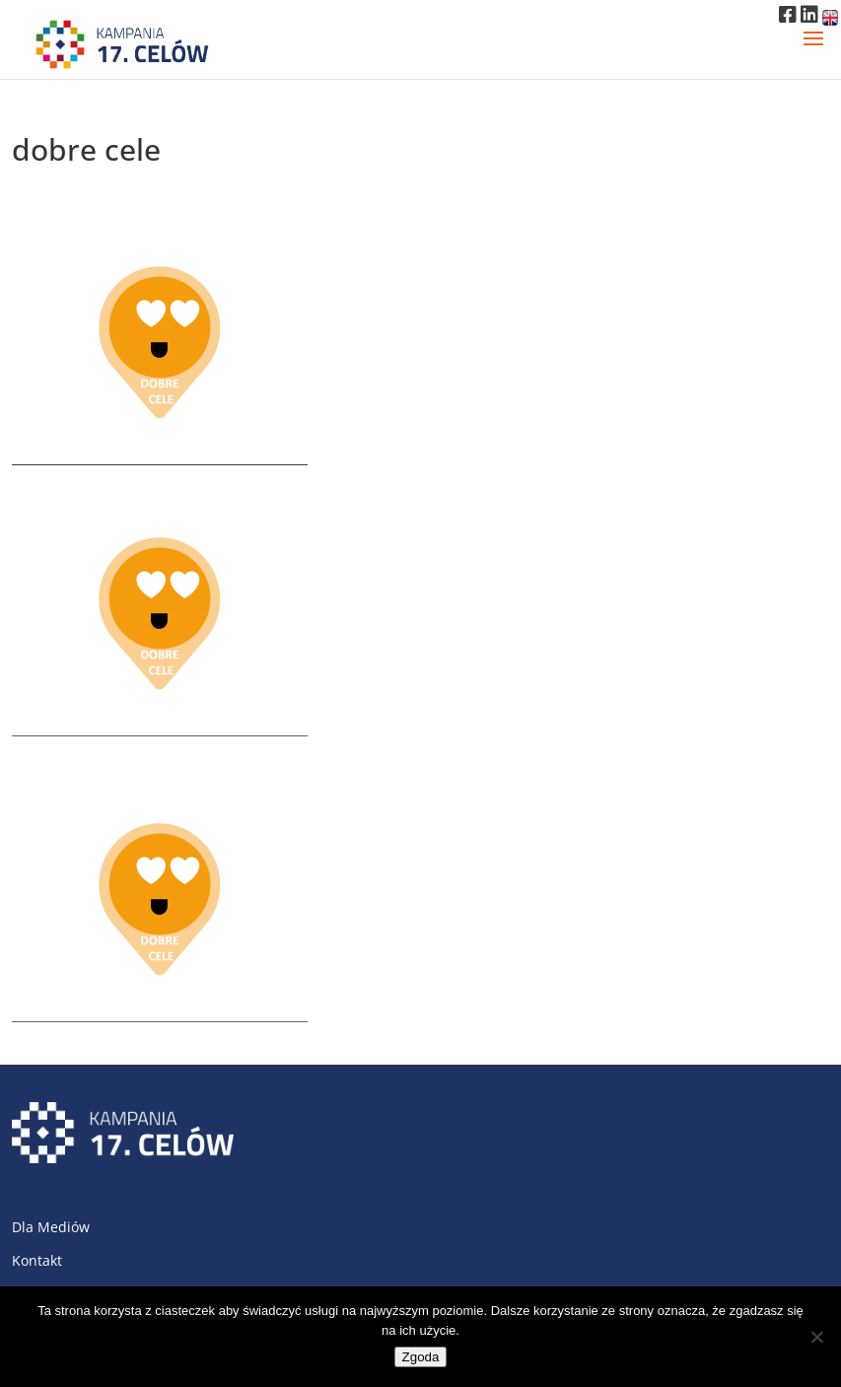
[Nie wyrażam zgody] (816, 1337)
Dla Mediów (51, 1226)
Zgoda (421, 1357)
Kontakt (37, 1260)
